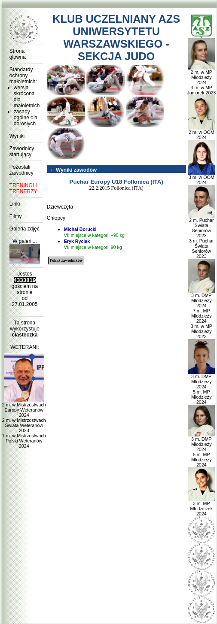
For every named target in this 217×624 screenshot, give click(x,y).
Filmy (15, 216)
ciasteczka (24, 335)
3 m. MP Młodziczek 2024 (201, 506)
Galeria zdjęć (24, 229)
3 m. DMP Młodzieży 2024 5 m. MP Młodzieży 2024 (201, 387)
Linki (14, 204)
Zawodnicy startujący (21, 151)
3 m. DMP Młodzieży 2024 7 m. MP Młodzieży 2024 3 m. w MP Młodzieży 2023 (201, 313)
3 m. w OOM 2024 (201, 177)
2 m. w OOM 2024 (201, 132)
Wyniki (16, 136)
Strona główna (17, 54)
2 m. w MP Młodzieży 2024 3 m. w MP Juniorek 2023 (201, 80)
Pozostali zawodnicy (21, 170)
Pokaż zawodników (66, 260)
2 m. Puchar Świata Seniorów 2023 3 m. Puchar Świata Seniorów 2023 (201, 236)
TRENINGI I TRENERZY (23, 188)
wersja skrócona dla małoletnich (27, 97)
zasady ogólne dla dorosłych (25, 118)
